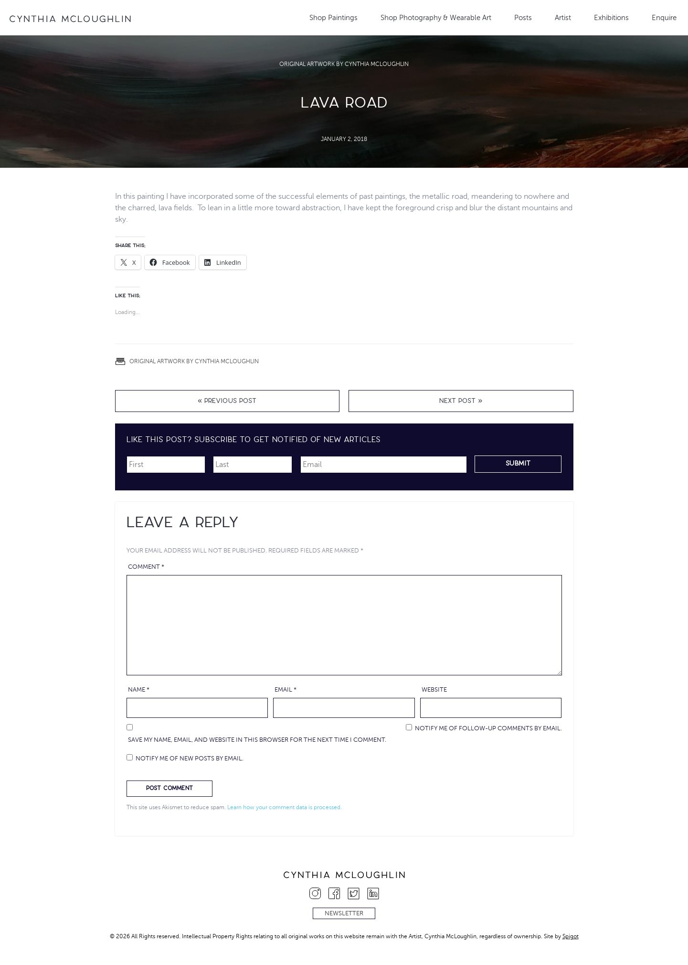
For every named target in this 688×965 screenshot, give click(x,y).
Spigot (570, 936)
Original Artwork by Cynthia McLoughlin (344, 64)
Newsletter (344, 913)
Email (285, 689)
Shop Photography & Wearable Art (436, 18)
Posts (523, 18)
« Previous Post (227, 401)
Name (138, 689)
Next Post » (460, 401)
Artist (563, 18)
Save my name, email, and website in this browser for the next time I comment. (257, 740)
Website (434, 689)
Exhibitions (611, 18)
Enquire (664, 18)
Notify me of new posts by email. (189, 758)
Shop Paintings (333, 18)
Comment (146, 567)
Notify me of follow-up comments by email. (488, 728)
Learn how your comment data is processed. (284, 807)
